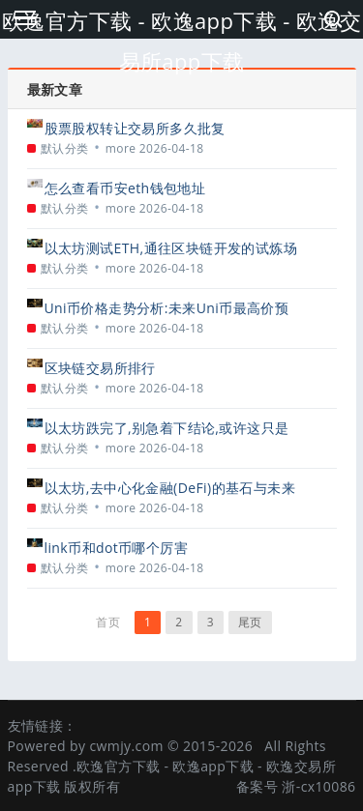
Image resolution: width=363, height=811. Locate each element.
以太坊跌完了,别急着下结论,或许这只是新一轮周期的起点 (167, 428)
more (121, 148)
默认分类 (65, 148)
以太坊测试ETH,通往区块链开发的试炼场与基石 (171, 248)
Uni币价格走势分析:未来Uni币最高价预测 (167, 308)
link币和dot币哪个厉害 (117, 547)
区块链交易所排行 (100, 368)
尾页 (250, 622)
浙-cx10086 (318, 786)
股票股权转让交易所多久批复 (135, 128)
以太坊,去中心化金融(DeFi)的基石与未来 (170, 487)
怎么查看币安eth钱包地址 (125, 188)
